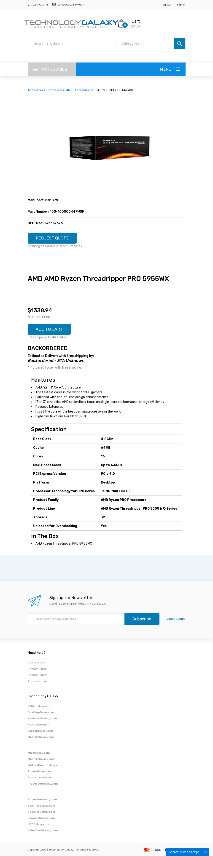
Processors (56, 90)
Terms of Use (37, 681)
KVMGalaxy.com (38, 724)
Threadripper (84, 90)
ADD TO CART (49, 329)
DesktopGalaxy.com (41, 712)
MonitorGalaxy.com (41, 759)
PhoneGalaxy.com (40, 771)
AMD (69, 90)
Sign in (181, 4)
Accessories (37, 90)
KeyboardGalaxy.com (42, 718)
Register (166, 4)
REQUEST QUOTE (52, 238)
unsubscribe (176, 619)
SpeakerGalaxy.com (41, 811)
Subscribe (141, 619)
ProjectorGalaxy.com (42, 799)
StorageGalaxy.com (41, 818)
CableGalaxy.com (39, 706)
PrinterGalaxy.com (40, 777)
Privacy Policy (37, 668)
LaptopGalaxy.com (41, 730)
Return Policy (37, 675)
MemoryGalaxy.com (41, 737)
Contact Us (36, 662)
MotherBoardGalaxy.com (45, 765)
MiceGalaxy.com (39, 752)
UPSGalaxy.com (38, 824)
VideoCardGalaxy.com (43, 830)
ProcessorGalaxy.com (43, 783)
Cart (136, 21)
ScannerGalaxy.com (41, 805)
